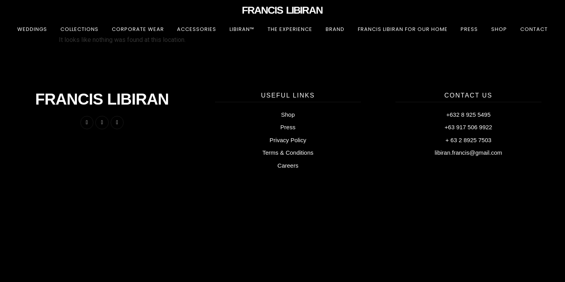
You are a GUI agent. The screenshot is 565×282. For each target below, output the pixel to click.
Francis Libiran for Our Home (403, 29)
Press (469, 29)
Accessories (196, 29)
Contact (534, 29)
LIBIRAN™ (242, 29)
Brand (335, 29)
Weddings (32, 29)
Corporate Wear (138, 29)
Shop (499, 29)
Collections (79, 29)
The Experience (290, 29)
